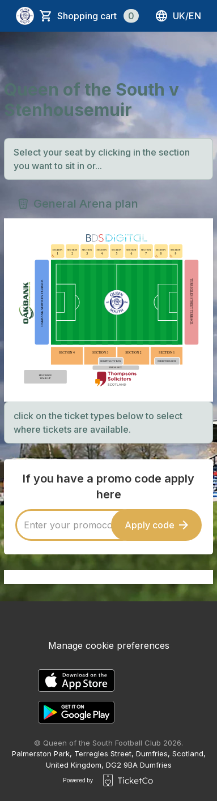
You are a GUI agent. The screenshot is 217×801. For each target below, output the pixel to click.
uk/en (178, 16)
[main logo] (25, 16)
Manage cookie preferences (108, 645)
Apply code (156, 525)
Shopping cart (98, 16)
